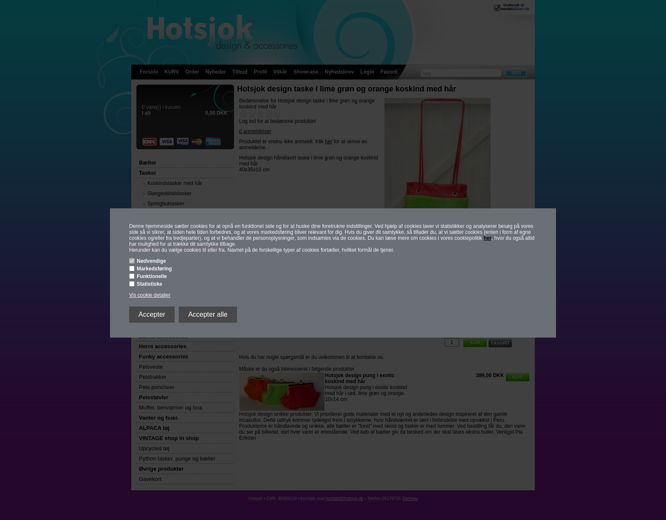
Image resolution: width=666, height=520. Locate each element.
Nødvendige (151, 261)
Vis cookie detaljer (149, 295)
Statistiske (149, 284)
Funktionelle (152, 276)
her (487, 238)
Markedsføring (154, 269)
